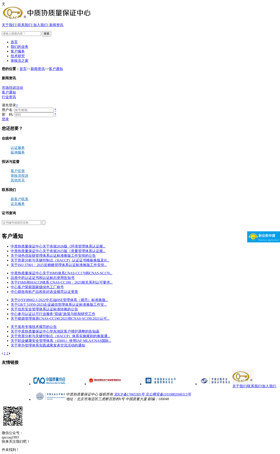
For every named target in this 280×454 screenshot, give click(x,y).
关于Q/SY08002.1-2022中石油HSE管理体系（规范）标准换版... (59, 300)
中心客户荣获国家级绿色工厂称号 (37, 287)
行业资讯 (9, 97)
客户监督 (18, 171)
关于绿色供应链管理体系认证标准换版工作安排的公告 (53, 255)
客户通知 (56, 69)
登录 (5, 119)
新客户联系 (19, 199)
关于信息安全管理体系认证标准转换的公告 (44, 309)
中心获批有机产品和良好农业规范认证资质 (44, 292)
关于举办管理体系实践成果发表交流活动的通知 (48, 345)
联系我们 (24, 25)
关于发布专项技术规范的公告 (34, 327)
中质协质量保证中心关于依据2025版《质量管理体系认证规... (58, 251)
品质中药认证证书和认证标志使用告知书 (42, 278)
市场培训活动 (12, 88)
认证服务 (18, 148)
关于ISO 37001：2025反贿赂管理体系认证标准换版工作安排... (59, 265)
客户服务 (18, 51)
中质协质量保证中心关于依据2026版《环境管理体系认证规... (58, 246)
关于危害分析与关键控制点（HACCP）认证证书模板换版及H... (60, 260)
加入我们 (39, 25)
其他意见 (18, 180)
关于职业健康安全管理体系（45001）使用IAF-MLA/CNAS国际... (61, 341)
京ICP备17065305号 (129, 394)
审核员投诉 (19, 175)
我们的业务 (19, 47)
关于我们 (9, 25)
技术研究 (18, 56)
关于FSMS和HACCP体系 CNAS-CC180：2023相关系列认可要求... (62, 282)
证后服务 (18, 204)
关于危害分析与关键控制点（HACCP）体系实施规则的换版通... (60, 336)
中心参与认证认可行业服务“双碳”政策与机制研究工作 (53, 314)
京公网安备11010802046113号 (168, 394)
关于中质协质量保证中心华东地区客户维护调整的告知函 (55, 331)
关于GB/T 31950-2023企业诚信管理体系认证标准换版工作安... (59, 304)
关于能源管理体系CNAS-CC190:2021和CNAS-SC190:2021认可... (60, 318)
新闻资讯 (55, 25)
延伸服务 (18, 152)
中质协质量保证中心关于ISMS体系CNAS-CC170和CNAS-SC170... (61, 273)
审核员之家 (19, 60)
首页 (14, 42)
